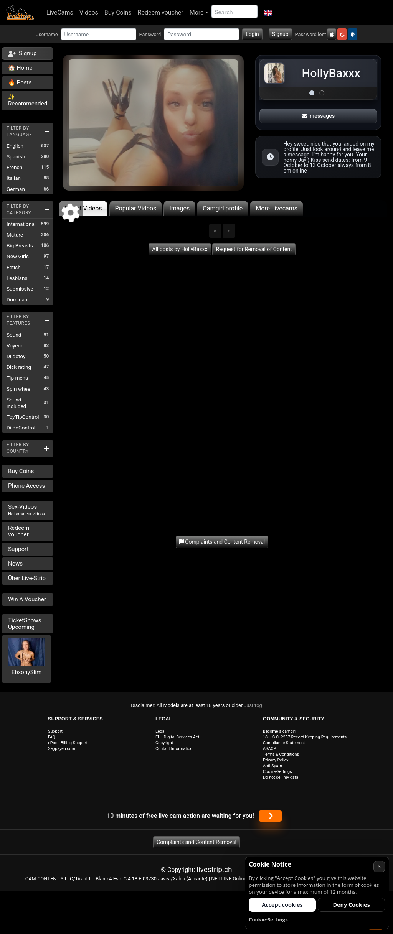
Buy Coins (118, 12)
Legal (160, 731)
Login (252, 34)
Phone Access (26, 485)
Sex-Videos (26, 509)
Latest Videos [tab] (83, 208)
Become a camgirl (279, 731)
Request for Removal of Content (254, 249)
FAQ (52, 737)
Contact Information (174, 748)
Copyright (164, 742)
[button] (268, 12)
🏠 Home (20, 67)
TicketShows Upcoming (24, 623)
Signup (280, 34)
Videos (88, 12)
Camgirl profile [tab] (223, 208)
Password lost (310, 34)
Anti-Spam (272, 765)
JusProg (253, 705)
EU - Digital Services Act (177, 737)
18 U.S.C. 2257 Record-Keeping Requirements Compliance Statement (305, 740)
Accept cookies (282, 904)
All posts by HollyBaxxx (179, 249)
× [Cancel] (379, 866)
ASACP (269, 748)
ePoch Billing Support (68, 742)
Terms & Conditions (281, 754)
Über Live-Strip (27, 578)
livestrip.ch (214, 869)
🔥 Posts (19, 82)
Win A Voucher (27, 599)
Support (18, 549)
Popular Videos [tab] (136, 208)
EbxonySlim (26, 672)
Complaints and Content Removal (196, 842)
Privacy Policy (275, 760)
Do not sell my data (280, 777)
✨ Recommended (27, 100)
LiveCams (59, 12)
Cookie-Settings (277, 771)
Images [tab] (179, 208)
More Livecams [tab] (276, 208)
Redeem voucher (160, 12)
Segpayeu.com (61, 748)
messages (318, 116)
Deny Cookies (351, 904)
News (15, 563)
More (197, 12)
